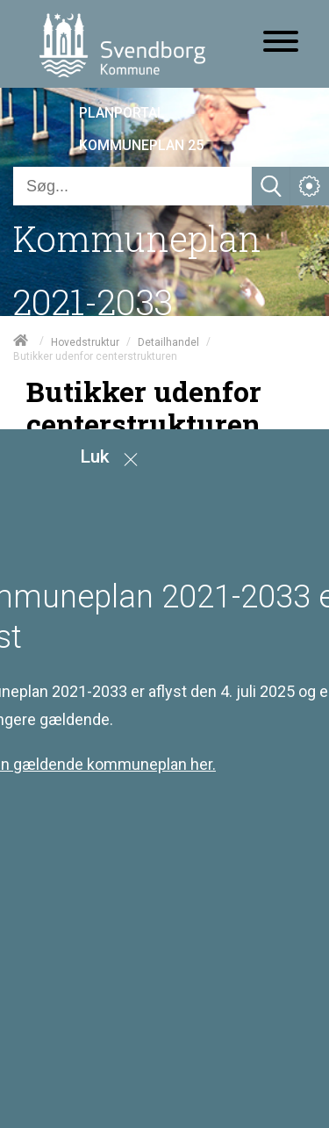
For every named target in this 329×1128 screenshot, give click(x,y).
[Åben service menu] (309, 186)
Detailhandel (168, 341)
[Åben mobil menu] (280, 43)
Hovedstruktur (85, 341)
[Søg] (132, 186)
